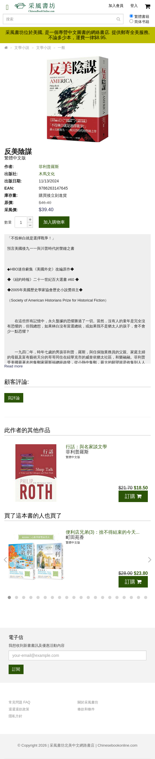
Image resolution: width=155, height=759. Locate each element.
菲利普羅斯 (49, 166)
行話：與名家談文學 (86, 446)
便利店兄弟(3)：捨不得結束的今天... (103, 532)
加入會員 (115, 5)
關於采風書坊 (88, 702)
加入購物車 (54, 222)
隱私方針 (15, 716)
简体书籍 (141, 22)
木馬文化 (47, 173)
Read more (13, 366)
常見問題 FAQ (19, 702)
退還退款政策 (19, 709)
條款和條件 (86, 709)
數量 (8, 222)
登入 (134, 5)
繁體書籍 (141, 17)
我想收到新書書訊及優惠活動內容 (37, 645)
